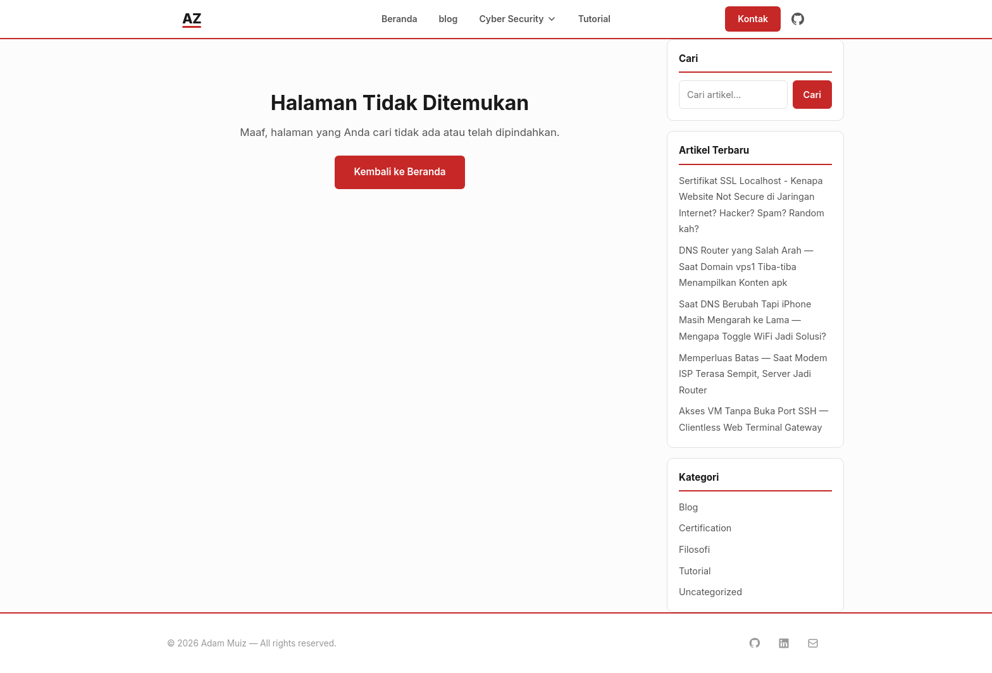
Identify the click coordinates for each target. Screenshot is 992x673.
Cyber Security (517, 18)
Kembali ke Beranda (399, 172)
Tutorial (594, 18)
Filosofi (694, 549)
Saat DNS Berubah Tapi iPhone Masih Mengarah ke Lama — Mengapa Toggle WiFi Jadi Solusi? (752, 320)
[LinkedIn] (784, 643)
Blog (688, 507)
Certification (705, 527)
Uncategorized (710, 591)
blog (448, 18)
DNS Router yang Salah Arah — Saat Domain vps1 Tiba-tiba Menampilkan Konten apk (746, 266)
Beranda (399, 18)
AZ (191, 18)
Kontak (753, 18)
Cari (812, 94)
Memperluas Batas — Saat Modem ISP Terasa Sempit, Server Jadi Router (753, 373)
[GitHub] (798, 19)
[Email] (813, 643)
